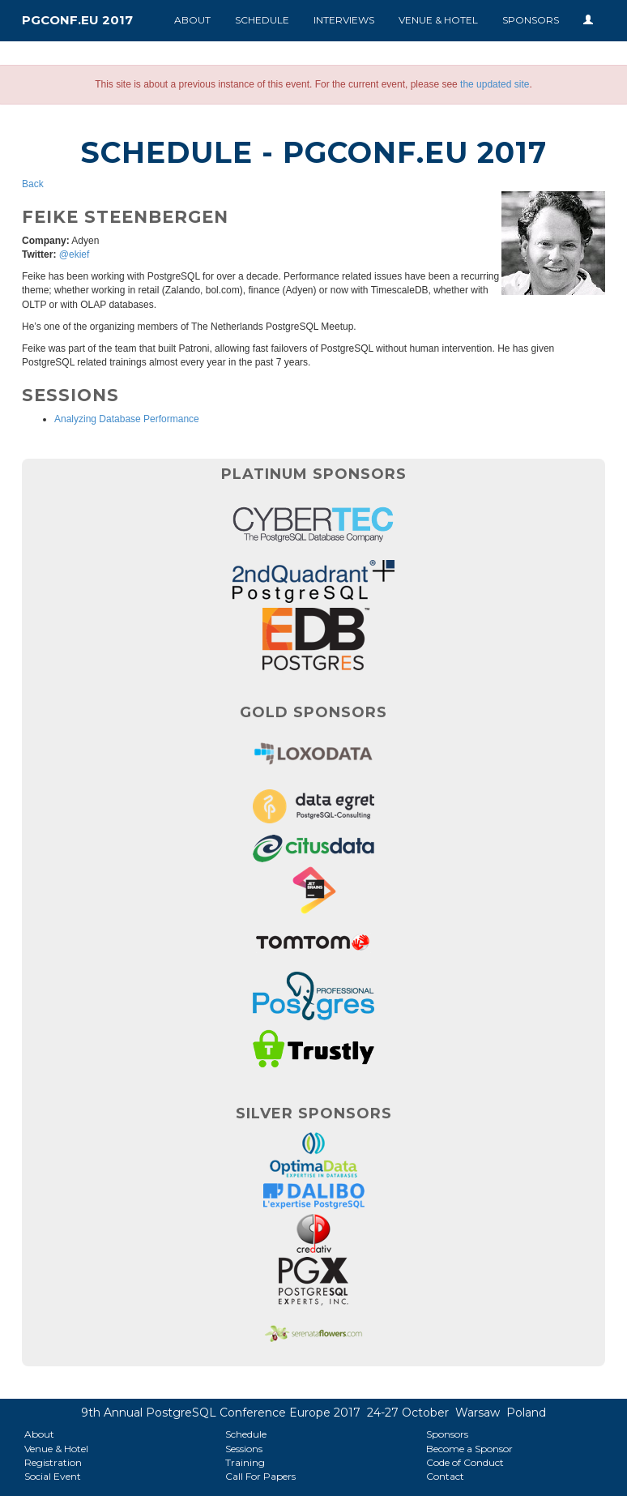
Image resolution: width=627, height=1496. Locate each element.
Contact (445, 1476)
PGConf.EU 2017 (77, 20)
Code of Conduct (465, 1462)
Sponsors (530, 20)
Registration (53, 1462)
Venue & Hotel (438, 20)
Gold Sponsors (313, 712)
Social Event (52, 1476)
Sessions (243, 1449)
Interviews (344, 20)
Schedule (262, 20)
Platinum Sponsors (314, 474)
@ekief (74, 254)
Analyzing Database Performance (126, 419)
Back (33, 184)
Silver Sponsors (314, 1113)
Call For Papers (260, 1476)
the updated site (494, 84)
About (192, 20)
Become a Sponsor (469, 1449)
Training (245, 1462)
